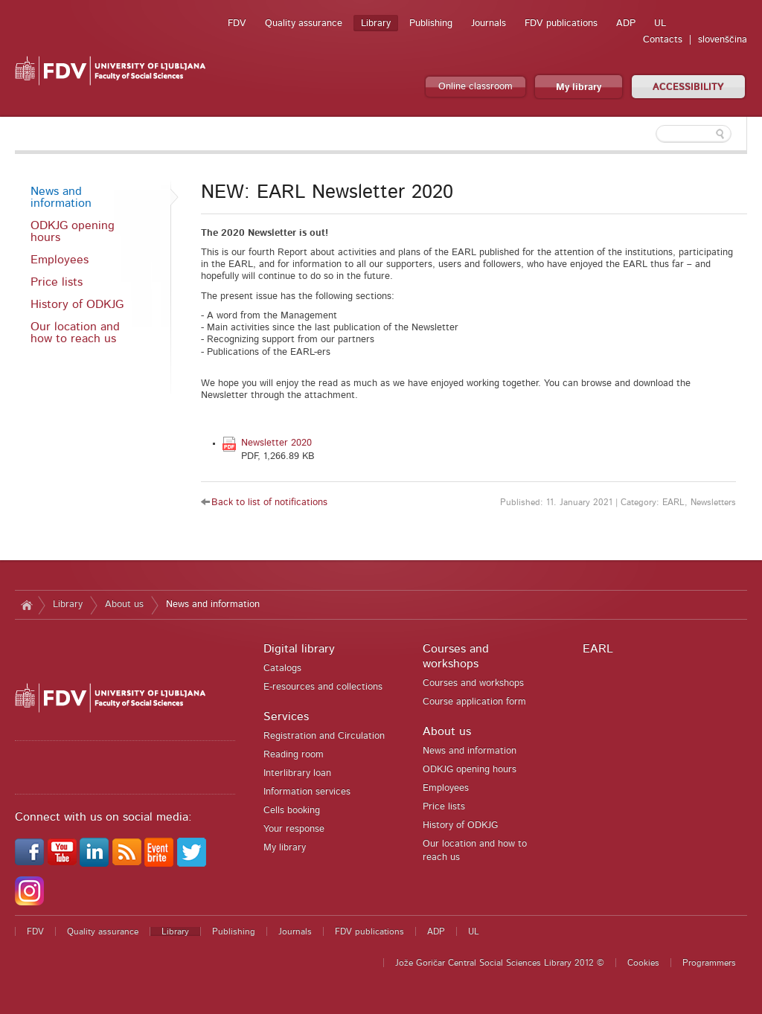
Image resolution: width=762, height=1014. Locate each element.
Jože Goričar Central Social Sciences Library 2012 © (499, 962)
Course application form (474, 702)
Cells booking (291, 810)
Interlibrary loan (297, 773)
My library (578, 87)
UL (660, 23)
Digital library (299, 649)
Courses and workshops (473, 683)
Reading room (293, 755)
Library (376, 23)
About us (124, 604)
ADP (625, 23)
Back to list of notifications (269, 502)
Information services (306, 792)
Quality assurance (303, 23)
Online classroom (475, 87)
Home (26, 605)
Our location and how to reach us (75, 332)
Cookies (643, 962)
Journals (488, 23)
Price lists (57, 282)
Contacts (662, 40)
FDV (237, 23)
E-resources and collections (322, 687)
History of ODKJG (77, 304)
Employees (60, 260)
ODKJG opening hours (73, 231)
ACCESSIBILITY (688, 87)
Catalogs (282, 668)
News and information (61, 197)
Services (286, 716)
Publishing (430, 23)
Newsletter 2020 (276, 443)
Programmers (709, 962)
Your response (293, 829)
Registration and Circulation (324, 736)
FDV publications (561, 23)
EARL (598, 649)
